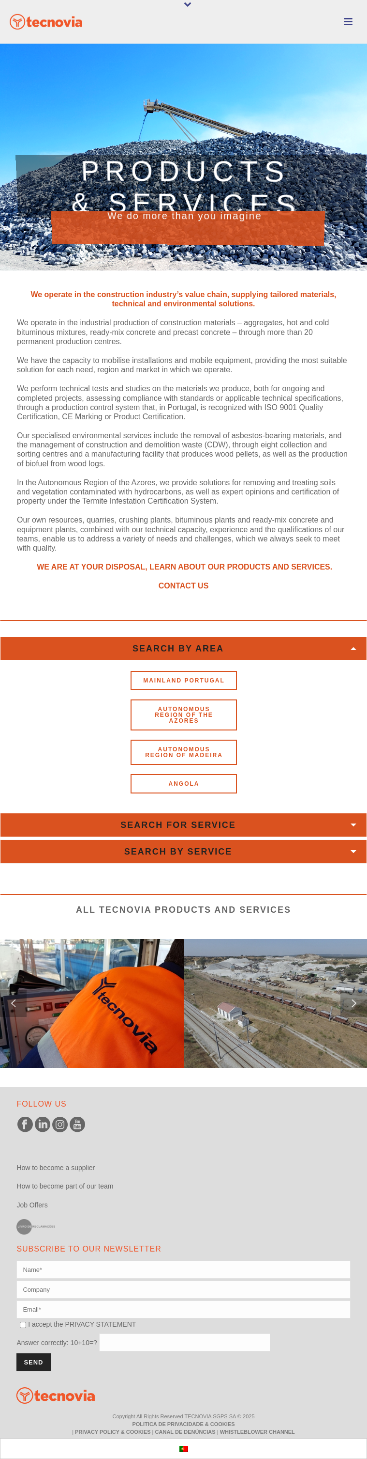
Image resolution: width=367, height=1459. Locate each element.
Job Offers (31, 1205)
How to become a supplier (55, 1168)
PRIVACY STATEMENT (100, 1324)
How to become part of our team (64, 1186)
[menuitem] (184, 1448)
